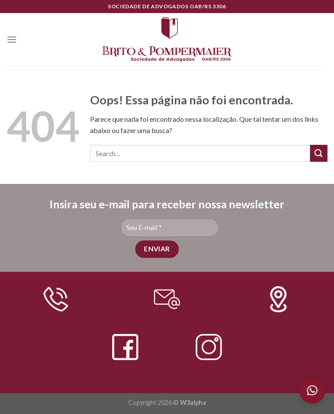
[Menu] (12, 39)
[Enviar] (318, 153)
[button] (312, 390)
